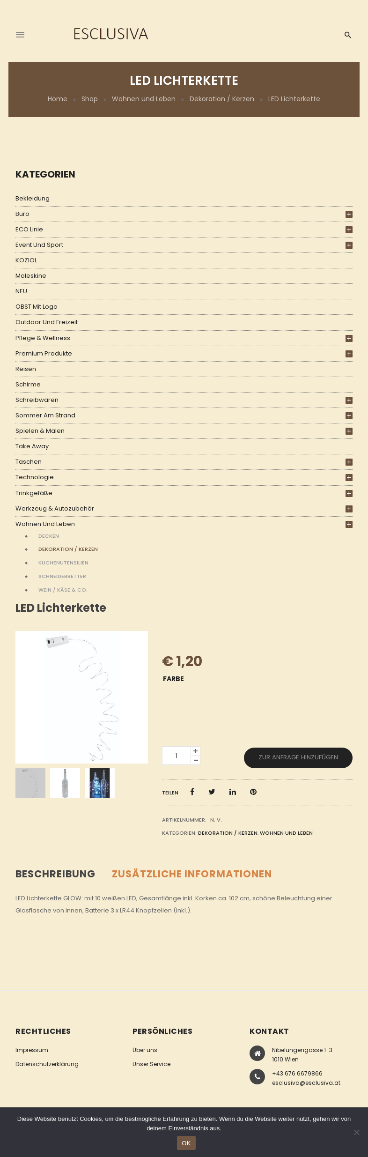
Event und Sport (39, 244)
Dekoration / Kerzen (222, 99)
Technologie (34, 477)
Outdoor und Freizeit (46, 322)
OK (186, 1143)
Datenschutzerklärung (47, 1064)
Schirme (28, 384)
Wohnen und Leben (144, 99)
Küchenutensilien (63, 562)
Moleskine (30, 275)
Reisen (25, 368)
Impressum (31, 1050)
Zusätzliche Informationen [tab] (192, 874)
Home (57, 99)
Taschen (28, 461)
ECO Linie (29, 229)
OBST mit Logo (36, 306)
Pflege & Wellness (42, 338)
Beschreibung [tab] (55, 874)
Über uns (144, 1050)
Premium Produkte (43, 353)
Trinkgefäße (33, 493)
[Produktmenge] (176, 755)
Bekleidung (32, 198)
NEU (21, 291)
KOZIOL (26, 260)
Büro (22, 213)
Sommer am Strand (45, 415)
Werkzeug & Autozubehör (54, 508)
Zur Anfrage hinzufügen (298, 757)
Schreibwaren (37, 399)
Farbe (173, 678)
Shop (89, 99)
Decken (48, 536)
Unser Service (151, 1064)
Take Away (32, 446)
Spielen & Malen (40, 430)
